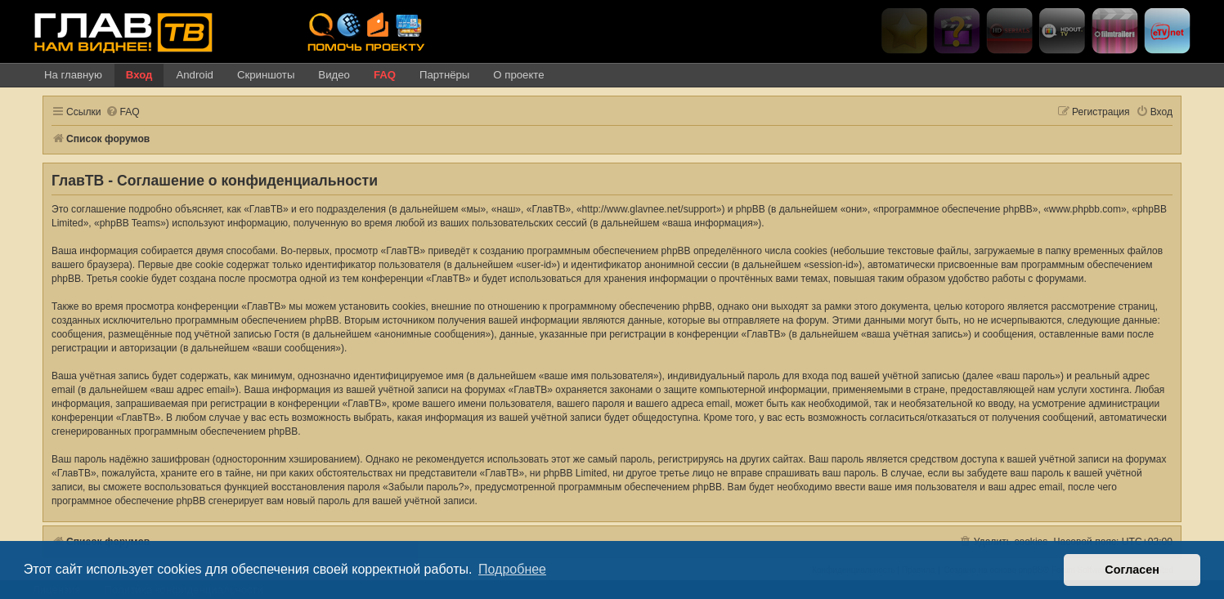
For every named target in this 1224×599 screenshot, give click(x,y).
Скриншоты (265, 75)
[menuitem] (122, 112)
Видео (334, 75)
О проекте (518, 75)
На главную (73, 75)
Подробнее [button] (512, 569)
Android (194, 75)
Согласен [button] (1132, 569)
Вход (139, 75)
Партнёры (444, 75)
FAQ (385, 75)
